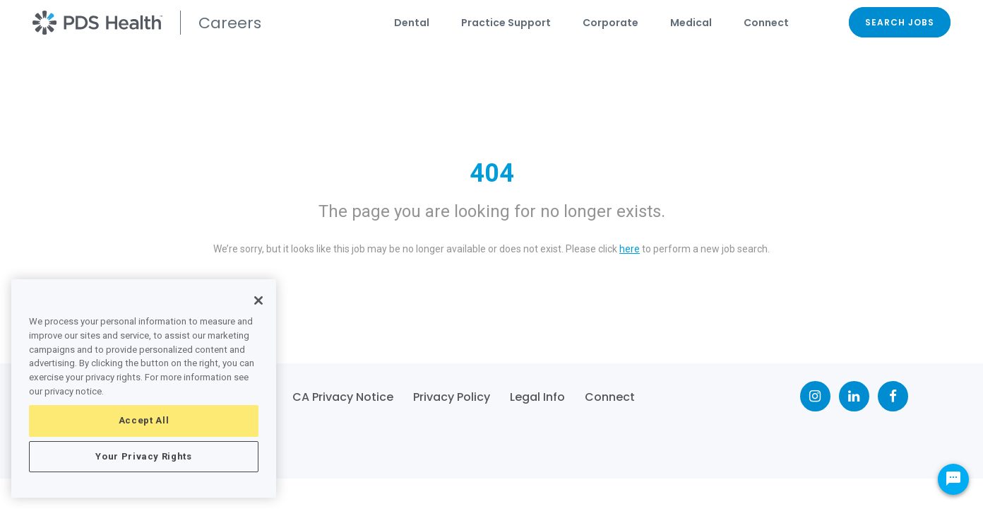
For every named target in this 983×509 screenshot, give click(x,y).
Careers (229, 23)
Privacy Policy (451, 397)
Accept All (144, 420)
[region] (143, 388)
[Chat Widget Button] (953, 479)
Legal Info (537, 397)
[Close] (258, 300)
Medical (691, 23)
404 (492, 173)
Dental (411, 23)
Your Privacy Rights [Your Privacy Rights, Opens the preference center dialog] (143, 456)
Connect (766, 23)
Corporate (610, 23)
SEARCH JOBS (899, 22)
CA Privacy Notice (342, 397)
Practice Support (506, 23)
